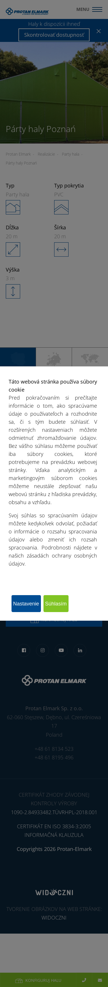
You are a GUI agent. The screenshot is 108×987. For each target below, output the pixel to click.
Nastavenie (26, 604)
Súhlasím (56, 604)
